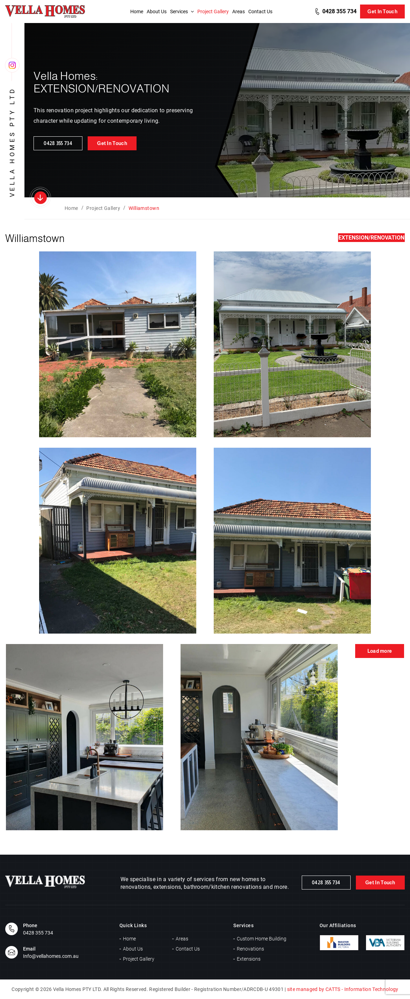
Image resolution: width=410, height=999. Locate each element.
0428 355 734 (339, 11)
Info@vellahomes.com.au (51, 956)
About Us (157, 11)
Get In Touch (382, 11)
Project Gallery (213, 11)
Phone (30, 925)
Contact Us (260, 11)
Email (29, 949)
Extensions (249, 959)
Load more (379, 651)
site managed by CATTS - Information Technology (342, 989)
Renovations (250, 949)
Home (136, 11)
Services (182, 11)
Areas (238, 11)
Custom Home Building (261, 938)
